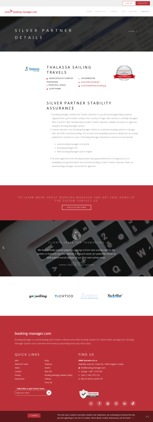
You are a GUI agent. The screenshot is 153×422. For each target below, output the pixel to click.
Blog (47, 360)
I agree (34, 415)
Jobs (17, 360)
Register (142, 3)
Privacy (18, 375)
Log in (129, 3)
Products (100, 11)
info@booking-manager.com (93, 368)
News (17, 368)
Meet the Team (21, 364)
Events (47, 368)
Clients (114, 11)
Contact (145, 11)
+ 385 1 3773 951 (95, 371)
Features (48, 364)
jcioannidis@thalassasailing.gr (93, 85)
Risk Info (48, 371)
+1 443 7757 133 (92, 375)
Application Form (76, 207)
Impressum (19, 379)
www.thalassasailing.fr (90, 82)
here (133, 418)
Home (89, 11)
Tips (124, 11)
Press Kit (48, 382)
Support (133, 11)
